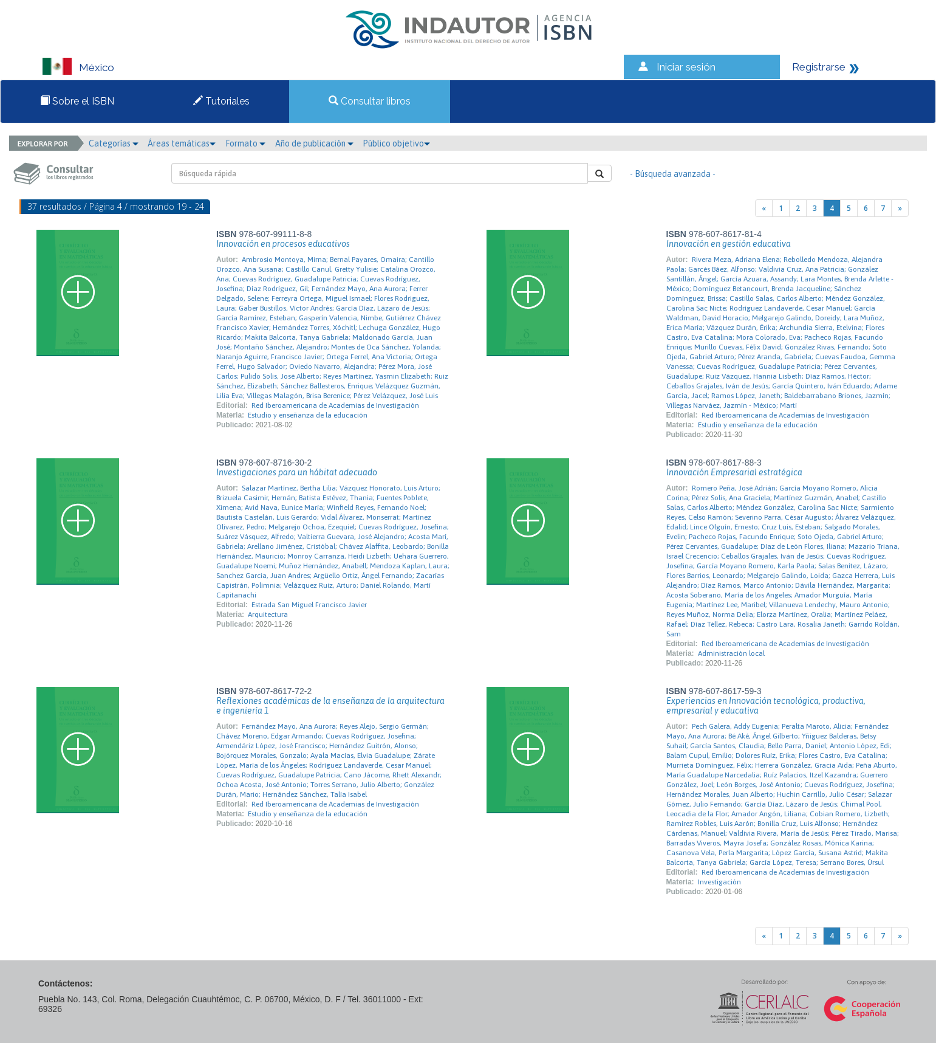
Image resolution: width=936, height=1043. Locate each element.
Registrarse (818, 67)
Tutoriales (221, 101)
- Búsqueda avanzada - (673, 174)
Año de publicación (314, 143)
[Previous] (764, 208)
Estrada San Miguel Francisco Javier (309, 605)
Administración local (731, 653)
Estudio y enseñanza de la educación (307, 415)
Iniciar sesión (686, 67)
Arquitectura (268, 614)
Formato (245, 143)
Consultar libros (370, 101)
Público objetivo (396, 143)
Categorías (113, 143)
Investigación (719, 882)
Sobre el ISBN (77, 101)
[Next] (900, 208)
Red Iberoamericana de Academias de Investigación (335, 405)
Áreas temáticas (182, 143)
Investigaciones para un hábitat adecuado (296, 472)
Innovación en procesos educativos (283, 244)
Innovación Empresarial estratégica (734, 472)
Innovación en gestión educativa (728, 244)
